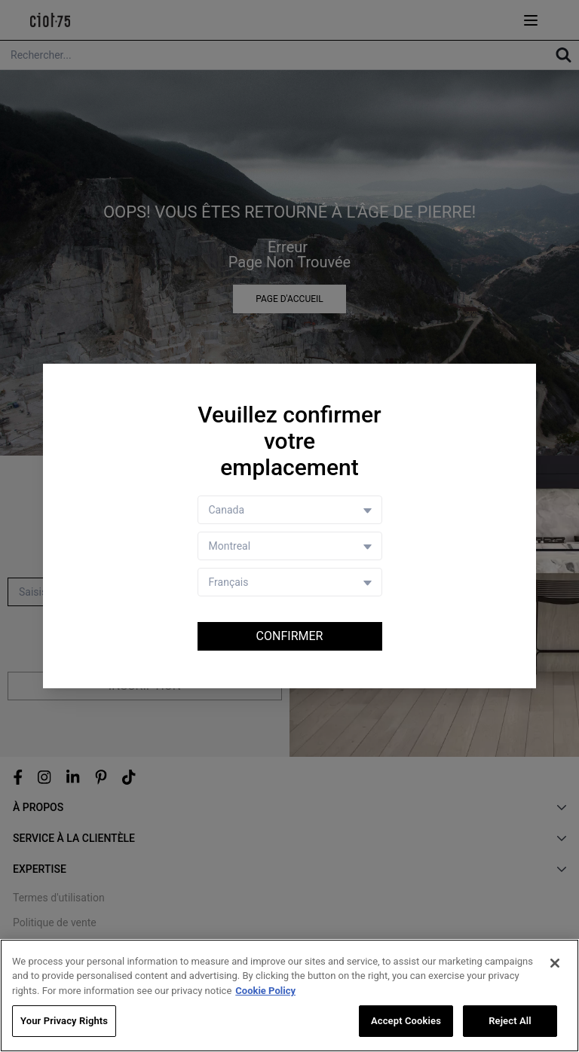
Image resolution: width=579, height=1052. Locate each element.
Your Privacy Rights (64, 1022)
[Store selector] (290, 546)
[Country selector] (290, 510)
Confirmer (289, 636)
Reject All (510, 1022)
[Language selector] (290, 582)
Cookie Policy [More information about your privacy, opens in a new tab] (265, 992)
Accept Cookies (406, 1022)
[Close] (554, 964)
